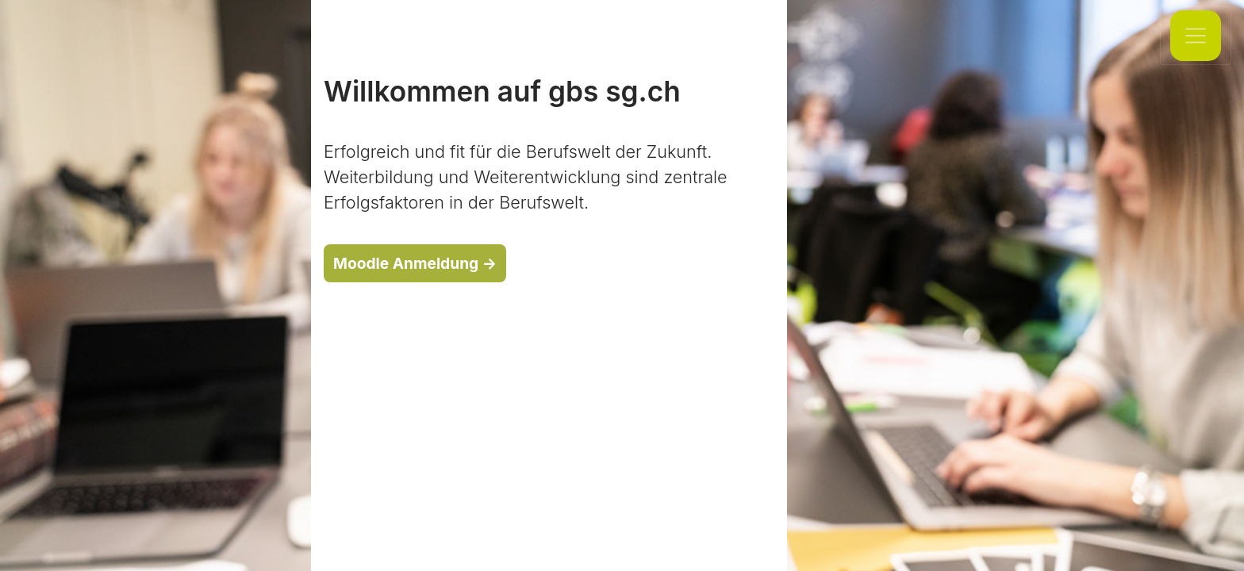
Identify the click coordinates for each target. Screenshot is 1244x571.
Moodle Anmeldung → (415, 263)
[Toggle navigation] (1195, 35)
